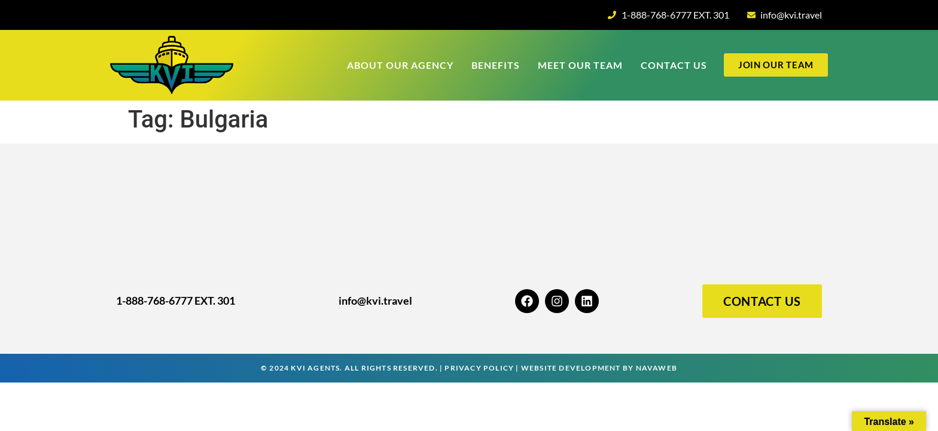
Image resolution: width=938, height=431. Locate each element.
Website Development (571, 367)
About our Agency (400, 65)
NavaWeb (656, 367)
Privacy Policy (479, 367)
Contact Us (674, 65)
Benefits (495, 65)
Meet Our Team (580, 65)
